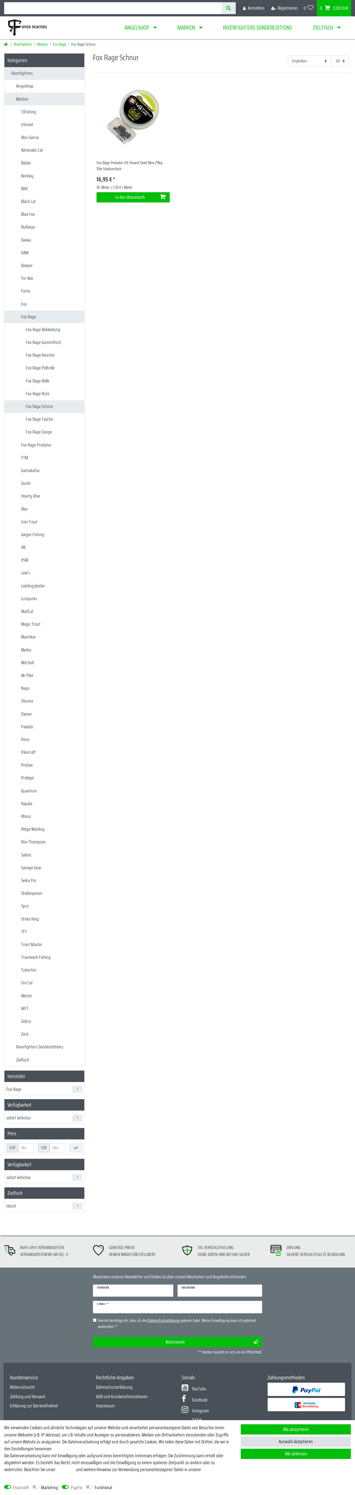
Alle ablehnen (296, 1453)
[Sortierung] (309, 60)
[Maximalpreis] (58, 1148)
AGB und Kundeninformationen (122, 1396)
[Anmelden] (254, 8)
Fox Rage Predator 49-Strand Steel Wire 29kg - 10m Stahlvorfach (131, 166)
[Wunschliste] (309, 8)
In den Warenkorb (140, 197)
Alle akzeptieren (296, 1429)
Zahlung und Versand (27, 1396)
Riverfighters (23, 44)
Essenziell (21, 1487)
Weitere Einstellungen (135, 1487)
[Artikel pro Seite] (340, 60)
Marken (186, 27)
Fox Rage (59, 44)
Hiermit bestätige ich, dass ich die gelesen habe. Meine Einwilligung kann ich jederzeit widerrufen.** (177, 1323)
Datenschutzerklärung (114, 1387)
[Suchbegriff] (113, 8)
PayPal (76, 1487)
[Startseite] (6, 44)
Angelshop (137, 27)
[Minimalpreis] (26, 1148)
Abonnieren (212, 1342)
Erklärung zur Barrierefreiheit (34, 1405)
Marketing (49, 1487)
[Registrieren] (284, 8)
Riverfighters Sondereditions (257, 27)
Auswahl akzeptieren (296, 1441)
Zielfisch (323, 27)
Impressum (105, 1405)
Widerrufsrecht (22, 1387)
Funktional (103, 1487)
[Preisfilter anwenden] (75, 1148)
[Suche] (229, 8)
